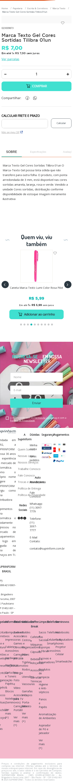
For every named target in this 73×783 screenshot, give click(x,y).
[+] (67, 74)
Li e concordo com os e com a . (38, 419)
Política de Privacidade (22, 420)
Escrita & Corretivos (37, 8)
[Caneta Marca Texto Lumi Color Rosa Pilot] (36, 284)
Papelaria (17, 8)
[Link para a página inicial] (5, 8)
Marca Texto (59, 8)
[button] (5, 284)
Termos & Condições (45, 417)
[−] (5, 74)
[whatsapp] (34, 98)
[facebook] (27, 98)
